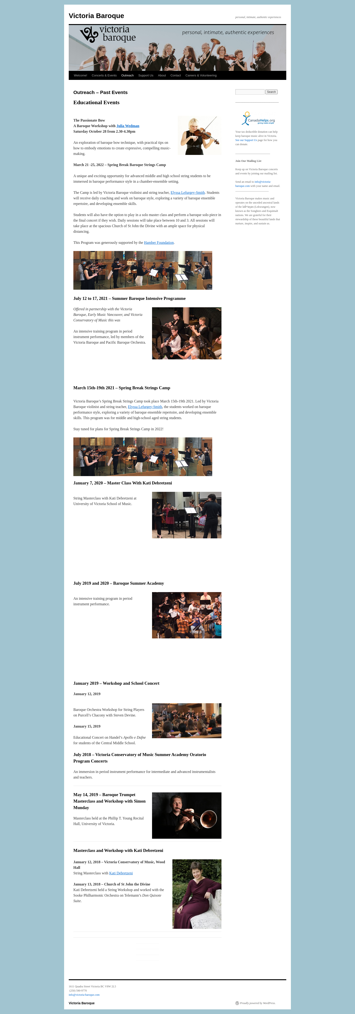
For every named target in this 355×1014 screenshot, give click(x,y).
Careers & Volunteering (201, 75)
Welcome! (80, 75)
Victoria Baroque (96, 15)
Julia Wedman (127, 126)
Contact (176, 75)
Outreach (127, 75)
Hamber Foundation (159, 243)
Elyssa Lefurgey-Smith (188, 193)
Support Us (145, 75)
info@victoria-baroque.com (84, 994)
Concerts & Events (104, 75)
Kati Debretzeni (121, 873)
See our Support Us (246, 140)
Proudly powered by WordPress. (258, 1003)
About (162, 75)
